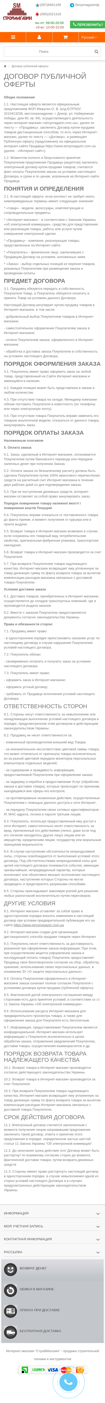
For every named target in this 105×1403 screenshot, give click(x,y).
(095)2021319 (48, 14)
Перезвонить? (88, 24)
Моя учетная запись (23, 1226)
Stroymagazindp (85, 5)
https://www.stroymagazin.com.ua (39, 925)
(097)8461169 (48, 5)
